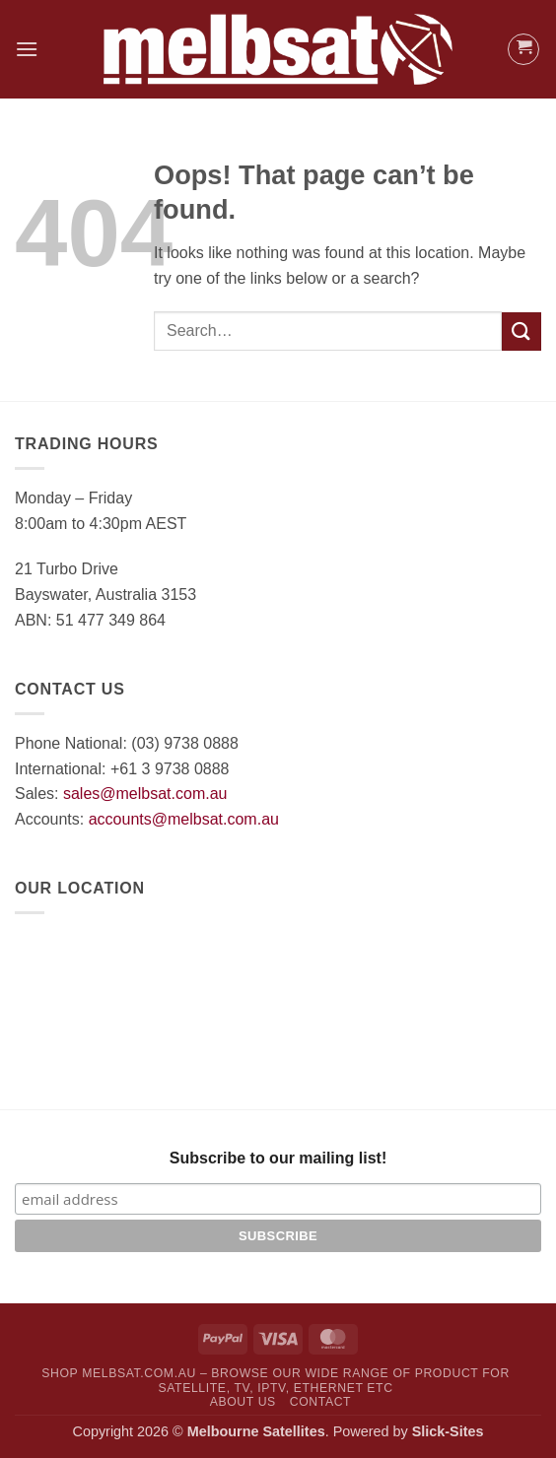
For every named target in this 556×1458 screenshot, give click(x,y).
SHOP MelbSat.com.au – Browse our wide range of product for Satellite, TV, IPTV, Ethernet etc (275, 1380)
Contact (321, 1402)
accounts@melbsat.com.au (184, 819)
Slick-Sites (448, 1431)
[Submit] (521, 331)
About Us (243, 1402)
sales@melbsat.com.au (145, 793)
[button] (26, 49)
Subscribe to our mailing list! (278, 1158)
